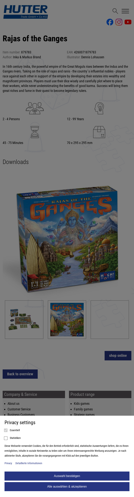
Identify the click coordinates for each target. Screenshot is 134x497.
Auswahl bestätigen (67, 476)
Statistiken (13, 438)
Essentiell (12, 430)
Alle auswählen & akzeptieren (67, 486)
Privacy (8, 463)
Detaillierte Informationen (28, 463)
